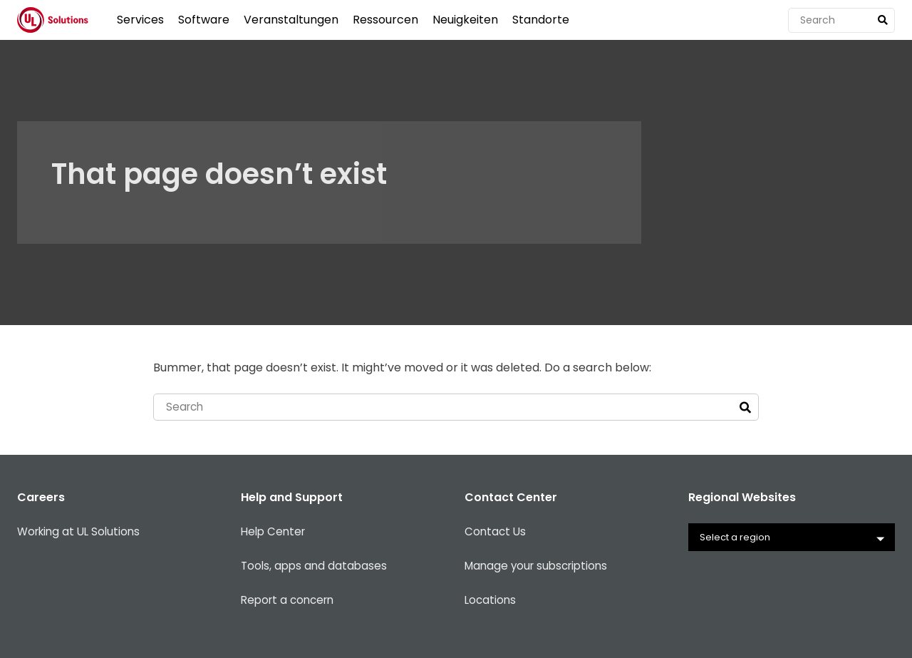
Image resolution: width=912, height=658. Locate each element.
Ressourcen (385, 19)
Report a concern (291, 601)
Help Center (275, 533)
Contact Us (496, 533)
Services (140, 19)
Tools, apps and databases (316, 567)
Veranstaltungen (291, 19)
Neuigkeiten (465, 19)
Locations (491, 601)
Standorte (540, 19)
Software (203, 19)
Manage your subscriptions (540, 567)
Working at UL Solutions (82, 533)
